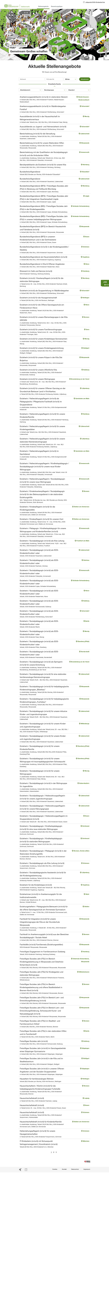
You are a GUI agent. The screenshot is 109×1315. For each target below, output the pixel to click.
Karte (105, 669)
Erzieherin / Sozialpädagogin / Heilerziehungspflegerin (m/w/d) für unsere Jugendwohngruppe (40, 900)
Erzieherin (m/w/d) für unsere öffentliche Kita (40, 429)
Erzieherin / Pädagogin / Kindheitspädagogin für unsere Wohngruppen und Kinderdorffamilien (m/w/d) (42, 606)
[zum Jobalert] (105, 661)
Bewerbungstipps (56, 6)
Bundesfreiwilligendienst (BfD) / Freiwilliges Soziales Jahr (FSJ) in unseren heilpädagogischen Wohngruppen (43, 250)
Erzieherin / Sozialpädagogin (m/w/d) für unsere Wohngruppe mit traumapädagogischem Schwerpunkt (42, 857)
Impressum (87, 1312)
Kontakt (62, 1312)
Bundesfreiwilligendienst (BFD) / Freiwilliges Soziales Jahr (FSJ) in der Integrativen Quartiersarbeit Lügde (40, 225)
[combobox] (70, 79)
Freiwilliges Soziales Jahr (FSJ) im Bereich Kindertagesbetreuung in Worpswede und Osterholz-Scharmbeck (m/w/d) (39, 1089)
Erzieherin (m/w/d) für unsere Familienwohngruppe (43, 380)
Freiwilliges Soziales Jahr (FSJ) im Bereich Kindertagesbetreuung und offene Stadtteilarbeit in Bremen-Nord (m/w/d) (44, 1117)
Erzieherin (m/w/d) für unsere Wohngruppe (40, 438)
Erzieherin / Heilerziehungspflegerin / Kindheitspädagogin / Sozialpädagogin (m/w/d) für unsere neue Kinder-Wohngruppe (43, 531)
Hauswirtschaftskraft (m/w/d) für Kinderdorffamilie (43, 1262)
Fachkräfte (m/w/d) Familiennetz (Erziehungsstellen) (44, 1068)
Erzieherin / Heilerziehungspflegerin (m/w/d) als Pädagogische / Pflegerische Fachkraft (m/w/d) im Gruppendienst (43, 462)
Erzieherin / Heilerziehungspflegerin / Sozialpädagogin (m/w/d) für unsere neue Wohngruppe (39, 547)
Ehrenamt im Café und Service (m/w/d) (38, 315)
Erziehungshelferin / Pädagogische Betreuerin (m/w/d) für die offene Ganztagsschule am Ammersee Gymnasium (41, 1027)
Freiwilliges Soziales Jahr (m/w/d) (35, 1174)
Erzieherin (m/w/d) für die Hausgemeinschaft (40, 346)
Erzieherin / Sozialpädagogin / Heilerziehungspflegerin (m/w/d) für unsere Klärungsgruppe (40, 914)
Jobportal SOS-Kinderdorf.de (95, 2)
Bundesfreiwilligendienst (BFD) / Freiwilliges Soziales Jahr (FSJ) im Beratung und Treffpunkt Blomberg (42, 211)
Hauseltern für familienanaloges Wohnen (39, 1217)
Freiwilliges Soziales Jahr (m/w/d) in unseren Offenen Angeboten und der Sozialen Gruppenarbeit (41, 1207)
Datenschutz (74, 1312)
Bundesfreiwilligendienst (31, 192)
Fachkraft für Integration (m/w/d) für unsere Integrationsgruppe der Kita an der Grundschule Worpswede (42, 1044)
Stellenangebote (43, 6)
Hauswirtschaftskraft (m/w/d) (33, 1238)
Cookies (51, 1312)
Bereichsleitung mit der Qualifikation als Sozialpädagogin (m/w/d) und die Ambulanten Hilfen (41, 168)
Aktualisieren (85, 79)
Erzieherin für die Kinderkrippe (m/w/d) (38, 1001)
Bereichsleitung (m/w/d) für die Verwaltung (40, 142)
